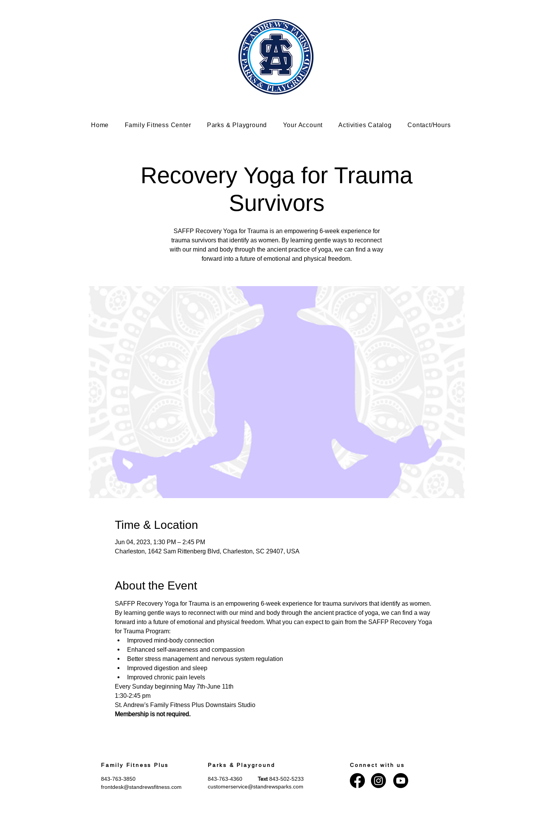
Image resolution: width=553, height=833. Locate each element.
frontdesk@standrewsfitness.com (141, 787)
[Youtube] (400, 780)
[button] (164, 125)
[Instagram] (378, 780)
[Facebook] (357, 780)
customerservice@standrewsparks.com (255, 786)
